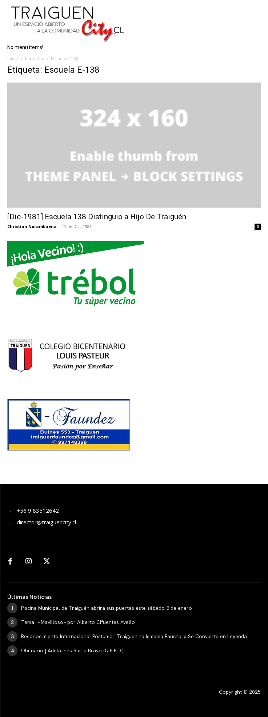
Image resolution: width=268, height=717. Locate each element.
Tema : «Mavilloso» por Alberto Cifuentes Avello (78, 622)
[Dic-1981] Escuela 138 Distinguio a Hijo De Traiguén (96, 216)
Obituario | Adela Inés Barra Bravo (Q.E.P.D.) (72, 650)
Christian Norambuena (32, 226)
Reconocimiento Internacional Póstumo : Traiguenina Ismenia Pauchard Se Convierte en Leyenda (134, 636)
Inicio (12, 59)
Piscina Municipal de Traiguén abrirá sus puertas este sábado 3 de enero (106, 608)
